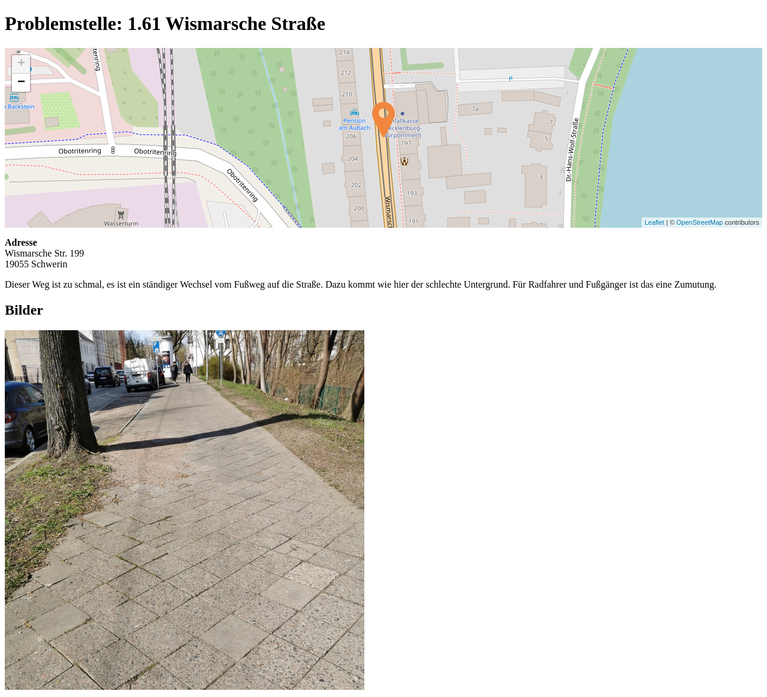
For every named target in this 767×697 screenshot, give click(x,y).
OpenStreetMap (700, 222)
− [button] (21, 83)
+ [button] (21, 64)
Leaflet (655, 222)
